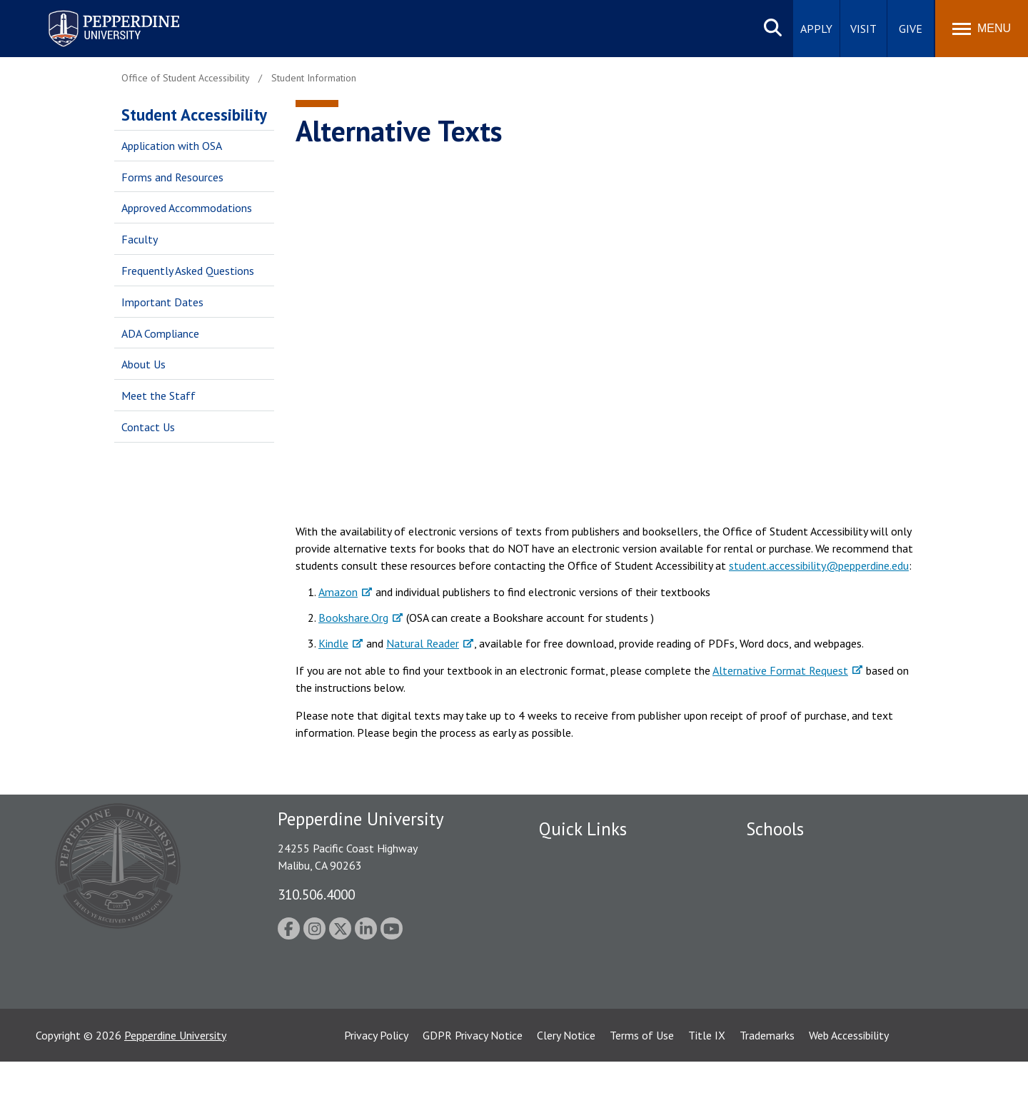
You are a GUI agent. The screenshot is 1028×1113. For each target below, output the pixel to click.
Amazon (338, 592)
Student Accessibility (194, 114)
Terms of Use (642, 1086)
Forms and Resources (172, 177)
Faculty (139, 239)
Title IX (706, 1086)
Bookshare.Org (353, 617)
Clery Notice (566, 1086)
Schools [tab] (775, 828)
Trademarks (767, 1086)
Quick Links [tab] (583, 828)
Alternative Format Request (780, 670)
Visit (863, 28)
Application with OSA (171, 146)
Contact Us (148, 427)
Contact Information (589, 954)
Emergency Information (595, 905)
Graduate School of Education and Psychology (857, 930)
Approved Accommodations (186, 208)
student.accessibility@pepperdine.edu (819, 565)
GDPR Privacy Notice (473, 1086)
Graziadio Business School (808, 905)
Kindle (333, 643)
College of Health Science (808, 979)
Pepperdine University (175, 1086)
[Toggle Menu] (981, 28)
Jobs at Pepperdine (583, 930)
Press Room (567, 1004)
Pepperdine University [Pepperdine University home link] (96, 13)
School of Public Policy (801, 954)
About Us (143, 364)
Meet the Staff (158, 395)
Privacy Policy (376, 1086)
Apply (816, 28)
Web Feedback (573, 1029)
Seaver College (781, 855)
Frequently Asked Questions (187, 270)
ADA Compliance (160, 333)
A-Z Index (562, 979)
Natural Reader (422, 643)
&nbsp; (605, 331)
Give (910, 28)
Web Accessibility (849, 1086)
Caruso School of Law (799, 880)
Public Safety (571, 855)
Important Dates (162, 302)
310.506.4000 (316, 894)
